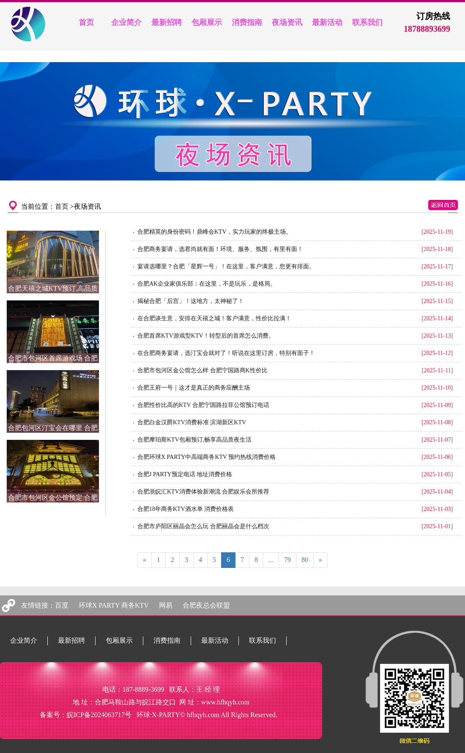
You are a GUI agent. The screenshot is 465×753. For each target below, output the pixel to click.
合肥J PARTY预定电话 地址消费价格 (184, 474)
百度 (61, 605)
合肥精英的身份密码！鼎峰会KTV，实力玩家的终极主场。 (214, 232)
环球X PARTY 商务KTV (114, 605)
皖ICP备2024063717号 (99, 714)
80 (304, 559)
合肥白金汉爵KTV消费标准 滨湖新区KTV (191, 422)
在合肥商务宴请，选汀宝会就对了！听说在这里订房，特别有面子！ (226, 353)
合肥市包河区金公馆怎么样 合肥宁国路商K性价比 (202, 370)
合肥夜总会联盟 (206, 605)
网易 (165, 605)
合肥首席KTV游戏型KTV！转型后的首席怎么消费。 (205, 336)
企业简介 (23, 640)
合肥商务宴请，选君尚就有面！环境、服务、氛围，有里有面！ (220, 249)
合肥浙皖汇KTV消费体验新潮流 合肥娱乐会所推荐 (203, 491)
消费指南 (167, 640)
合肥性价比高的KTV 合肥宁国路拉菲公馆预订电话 (203, 405)
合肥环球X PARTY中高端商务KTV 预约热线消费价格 (206, 457)
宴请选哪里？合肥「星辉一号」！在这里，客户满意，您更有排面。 (226, 266)
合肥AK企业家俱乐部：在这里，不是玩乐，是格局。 (206, 284)
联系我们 (262, 640)
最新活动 (214, 640)
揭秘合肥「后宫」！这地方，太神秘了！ (190, 301)
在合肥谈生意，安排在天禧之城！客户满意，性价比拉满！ (214, 318)
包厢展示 (119, 640)
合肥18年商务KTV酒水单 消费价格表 (185, 509)
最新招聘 (71, 640)
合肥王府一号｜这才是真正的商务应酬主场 (193, 388)
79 (287, 559)
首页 (61, 206)
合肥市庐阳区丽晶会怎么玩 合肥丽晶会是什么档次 (203, 526)
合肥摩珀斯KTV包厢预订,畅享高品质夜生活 (194, 440)
